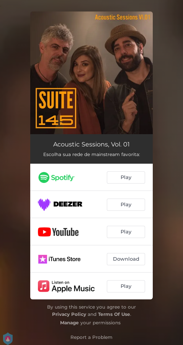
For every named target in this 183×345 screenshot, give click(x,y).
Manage (69, 322)
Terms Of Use (114, 314)
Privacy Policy (69, 314)
